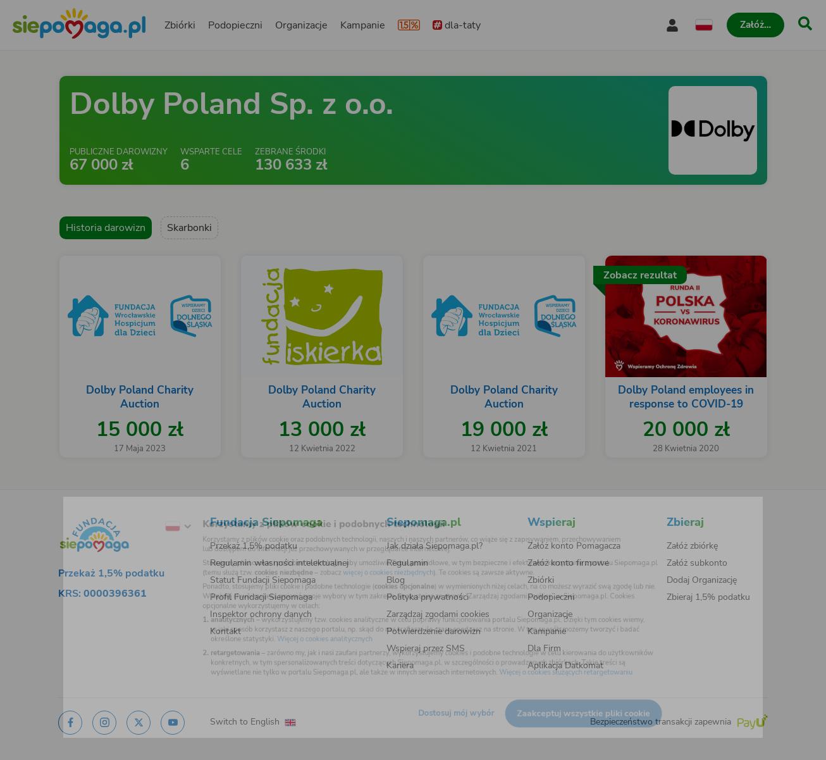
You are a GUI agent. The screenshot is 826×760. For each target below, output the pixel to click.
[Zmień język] (135, 510)
